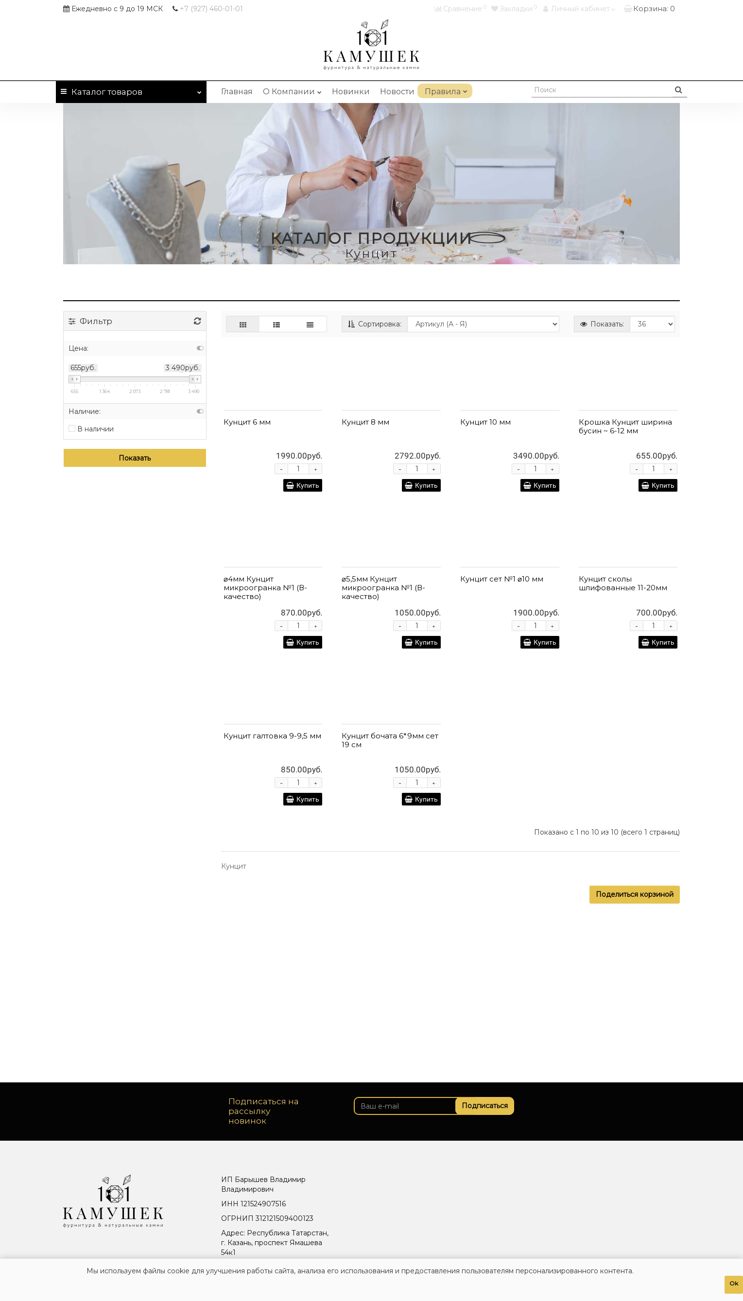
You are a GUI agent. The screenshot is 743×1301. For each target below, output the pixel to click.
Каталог (131, 90)
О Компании (292, 90)
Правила (444, 90)
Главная (237, 91)
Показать (135, 458)
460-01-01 (211, 8)
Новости (397, 91)
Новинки (351, 91)
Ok (733, 1283)
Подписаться (480, 1105)
